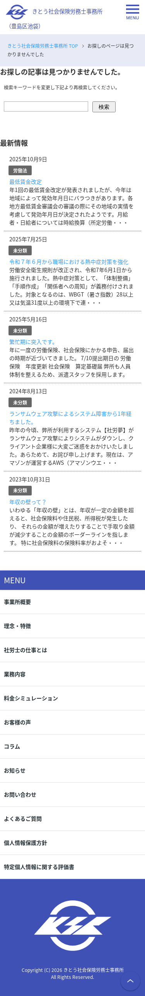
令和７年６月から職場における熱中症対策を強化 (68, 261)
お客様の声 (17, 722)
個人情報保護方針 (25, 842)
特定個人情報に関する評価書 (39, 866)
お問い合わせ (20, 794)
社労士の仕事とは (25, 650)
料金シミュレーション (31, 698)
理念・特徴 (17, 626)
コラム (12, 746)
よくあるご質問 (23, 818)
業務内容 (15, 674)
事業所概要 (17, 601)
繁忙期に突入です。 (33, 341)
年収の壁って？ (28, 502)
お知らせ (15, 770)
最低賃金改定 (25, 181)
